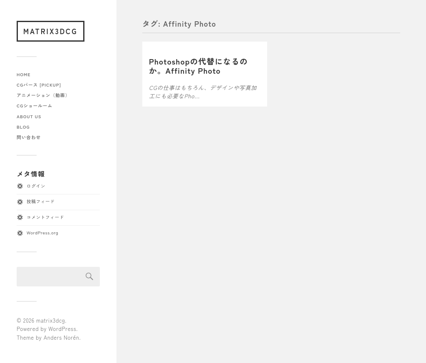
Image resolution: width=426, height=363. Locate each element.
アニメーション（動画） (43, 95)
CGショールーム (34, 105)
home (24, 74)
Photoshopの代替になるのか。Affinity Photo (198, 65)
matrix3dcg (50, 31)
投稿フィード (40, 201)
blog (23, 127)
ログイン (36, 186)
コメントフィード (45, 217)
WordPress (62, 329)
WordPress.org (42, 232)
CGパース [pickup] (39, 85)
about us (29, 116)
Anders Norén (61, 337)
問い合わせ (29, 137)
